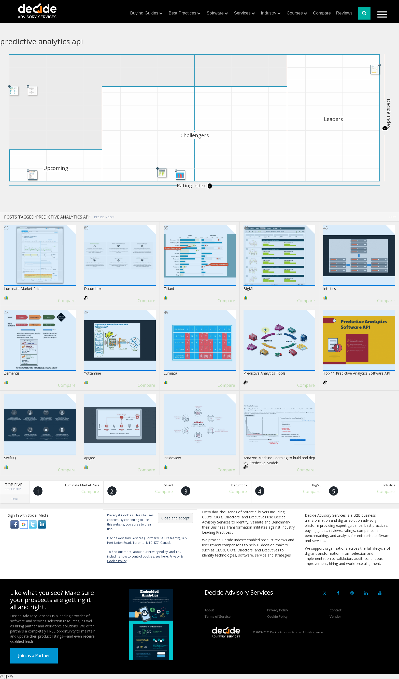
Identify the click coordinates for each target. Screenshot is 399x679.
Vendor (335, 616)
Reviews (344, 13)
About (209, 610)
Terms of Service (218, 616)
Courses (295, 13)
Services (242, 13)
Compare (322, 13)
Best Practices (182, 13)
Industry (268, 13)
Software (215, 13)
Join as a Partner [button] (34, 655)
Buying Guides (144, 13)
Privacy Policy (277, 610)
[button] (15, 524)
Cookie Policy (277, 616)
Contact (335, 610)
